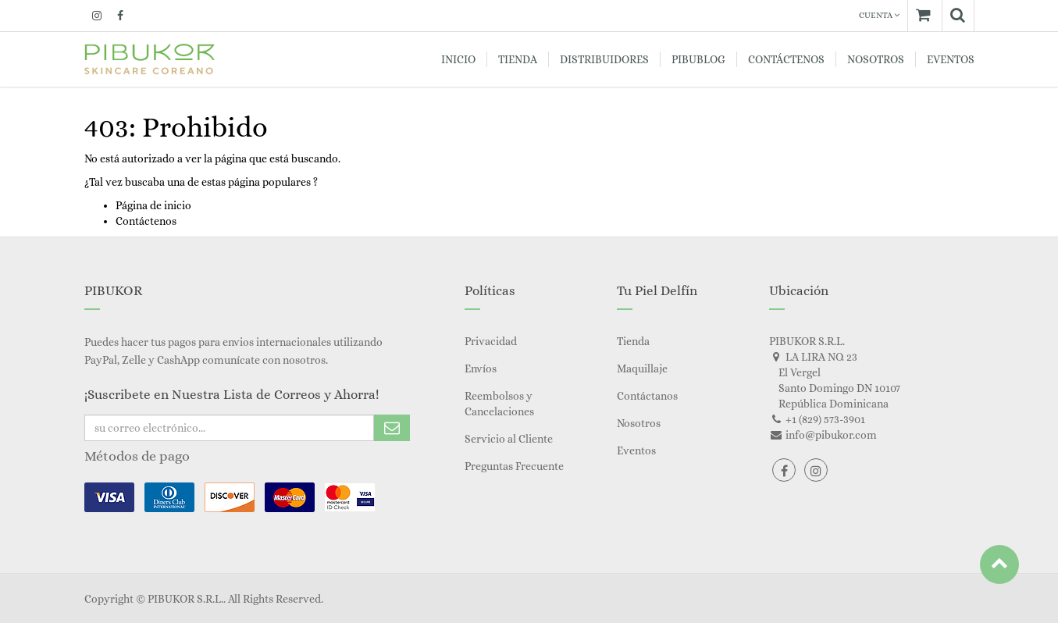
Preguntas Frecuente (514, 466)
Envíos (481, 368)
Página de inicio (153, 205)
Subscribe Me (392, 428)
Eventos (636, 450)
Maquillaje (642, 368)
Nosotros (639, 423)
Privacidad (491, 341)
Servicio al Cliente (509, 439)
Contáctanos (647, 396)
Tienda (633, 341)
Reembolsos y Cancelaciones (499, 404)
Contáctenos (146, 221)
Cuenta (879, 15)
